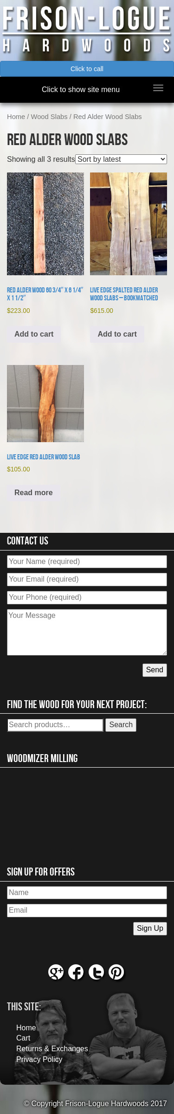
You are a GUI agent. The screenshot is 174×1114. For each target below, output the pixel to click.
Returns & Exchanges (52, 1049)
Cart (23, 1038)
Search (121, 725)
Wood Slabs (49, 116)
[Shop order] (121, 159)
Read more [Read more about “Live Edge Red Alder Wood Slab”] (33, 493)
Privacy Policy (39, 1059)
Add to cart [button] (33, 334)
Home (16, 116)
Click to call (87, 69)
